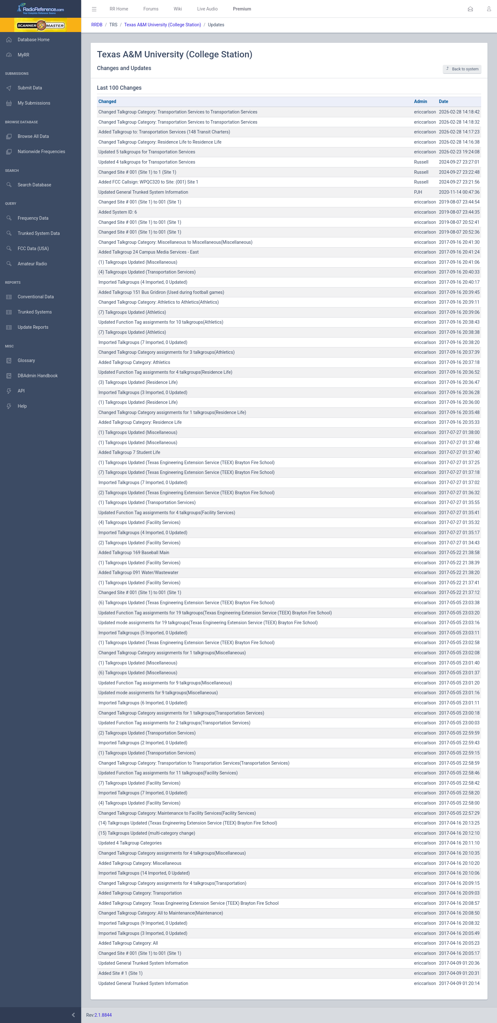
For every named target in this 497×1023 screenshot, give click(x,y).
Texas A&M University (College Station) (162, 24)
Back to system (462, 69)
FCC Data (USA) (24, 248)
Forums (150, 8)
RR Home (119, 8)
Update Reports (24, 327)
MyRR (14, 55)
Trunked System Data (30, 233)
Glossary (17, 361)
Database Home (24, 39)
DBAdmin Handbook (29, 376)
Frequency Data (24, 218)
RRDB (96, 24)
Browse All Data (24, 136)
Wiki (178, 8)
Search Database (25, 185)
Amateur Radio (23, 264)
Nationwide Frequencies (32, 152)
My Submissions (25, 103)
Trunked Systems (26, 312)
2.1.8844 (103, 1015)
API (12, 391)
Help (13, 406)
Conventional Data (27, 297)
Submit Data (21, 88)
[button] (470, 8)
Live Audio (207, 8)
